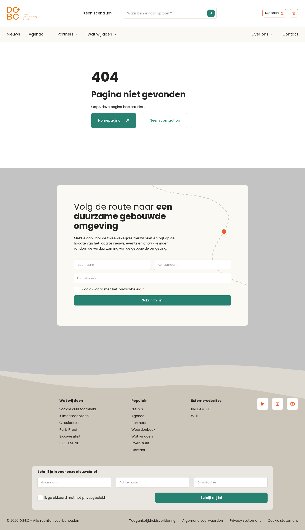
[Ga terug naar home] (22, 13)
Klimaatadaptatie (74, 415)
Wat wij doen (99, 34)
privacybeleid (129, 289)
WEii (194, 415)
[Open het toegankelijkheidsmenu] (294, 13)
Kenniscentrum (97, 13)
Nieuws (13, 34)
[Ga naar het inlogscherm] (274, 13)
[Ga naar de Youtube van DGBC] (292, 404)
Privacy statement (245, 520)
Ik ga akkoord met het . (112, 289)
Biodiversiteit (70, 436)
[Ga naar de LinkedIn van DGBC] (262, 404)
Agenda (36, 34)
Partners (66, 34)
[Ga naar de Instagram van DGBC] (277, 404)
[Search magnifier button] (211, 13)
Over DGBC (141, 443)
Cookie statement (283, 520)
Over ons (259, 34)
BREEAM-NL (68, 443)
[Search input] (173, 13)
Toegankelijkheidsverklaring (152, 520)
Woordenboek (143, 429)
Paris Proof (68, 429)
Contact (290, 34)
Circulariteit (69, 422)
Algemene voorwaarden (202, 520)
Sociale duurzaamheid (77, 409)
